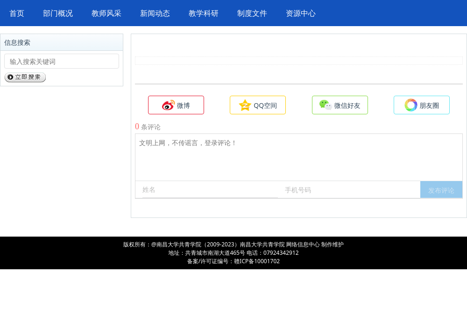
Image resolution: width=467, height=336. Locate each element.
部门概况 (58, 13)
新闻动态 (155, 13)
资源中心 (301, 13)
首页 (16, 13)
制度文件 (252, 13)
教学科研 (204, 13)
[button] (441, 189)
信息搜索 (17, 42)
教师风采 (106, 13)
